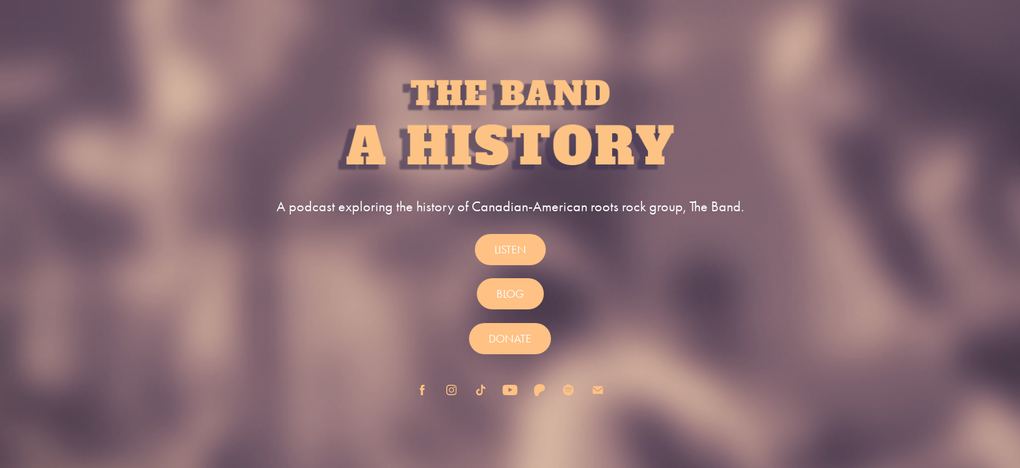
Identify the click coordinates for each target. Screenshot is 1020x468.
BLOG (510, 294)
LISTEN (510, 249)
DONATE (510, 339)
